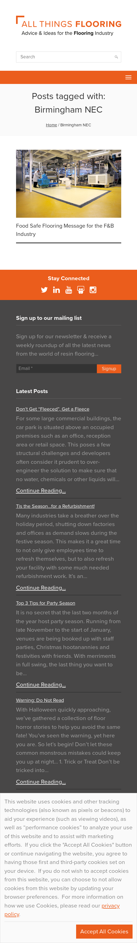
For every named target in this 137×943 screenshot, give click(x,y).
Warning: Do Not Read (40, 700)
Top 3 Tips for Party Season (45, 603)
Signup (109, 369)
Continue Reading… (41, 490)
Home (51, 124)
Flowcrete (7, 77)
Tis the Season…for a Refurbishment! (55, 506)
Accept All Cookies (104, 931)
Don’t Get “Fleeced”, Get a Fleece (52, 409)
